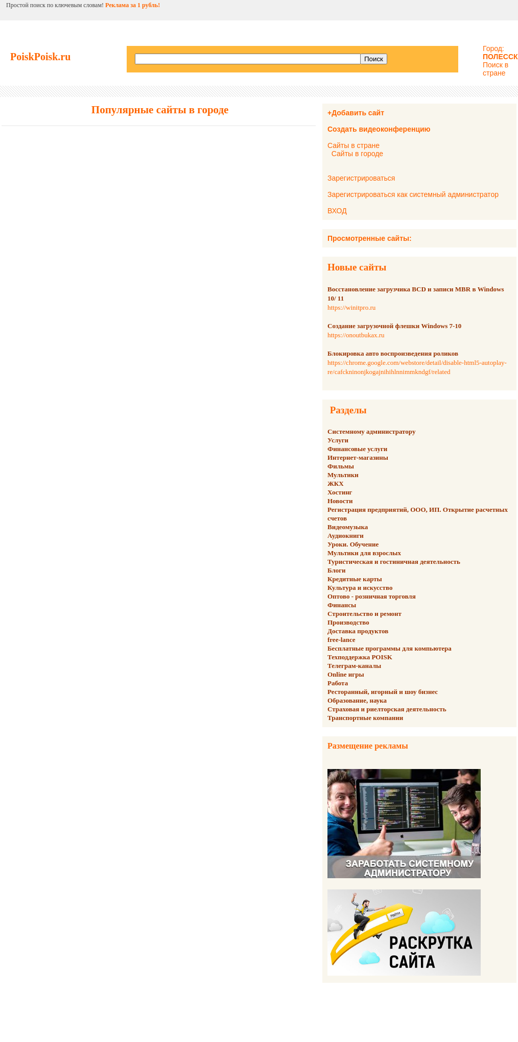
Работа (337, 683)
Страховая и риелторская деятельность (386, 709)
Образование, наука (357, 700)
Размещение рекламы (367, 745)
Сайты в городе (357, 154)
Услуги (337, 440)
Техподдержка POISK (359, 657)
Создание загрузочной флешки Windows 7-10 (394, 326)
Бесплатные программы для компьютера (389, 648)
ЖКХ (335, 483)
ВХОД (337, 211)
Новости (339, 501)
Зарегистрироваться (361, 178)
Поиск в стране (495, 69)
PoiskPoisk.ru (40, 56)
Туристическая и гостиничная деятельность (393, 561)
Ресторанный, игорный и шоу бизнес (382, 692)
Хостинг (339, 492)
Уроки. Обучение (353, 544)
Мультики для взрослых (364, 553)
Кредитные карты (354, 579)
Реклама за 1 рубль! (132, 5)
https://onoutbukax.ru (356, 335)
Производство (348, 622)
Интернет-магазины (357, 457)
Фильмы (340, 466)
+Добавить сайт (355, 113)
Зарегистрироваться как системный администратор (413, 194)
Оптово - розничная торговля (371, 596)
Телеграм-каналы (354, 665)
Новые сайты (356, 267)
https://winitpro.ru (351, 307)
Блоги (336, 570)
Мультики (343, 475)
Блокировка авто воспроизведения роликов (392, 353)
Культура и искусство (359, 587)
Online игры (345, 674)
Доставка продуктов (357, 631)
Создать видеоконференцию (379, 129)
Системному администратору (371, 431)
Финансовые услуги (357, 449)
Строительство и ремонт (364, 613)
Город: (500, 52)
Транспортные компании (365, 718)
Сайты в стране (353, 145)
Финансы (341, 605)
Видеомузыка (347, 527)
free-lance (341, 639)
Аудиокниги (345, 535)
